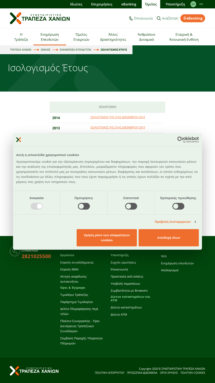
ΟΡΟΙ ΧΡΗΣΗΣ (169, 373)
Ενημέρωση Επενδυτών (50, 37)
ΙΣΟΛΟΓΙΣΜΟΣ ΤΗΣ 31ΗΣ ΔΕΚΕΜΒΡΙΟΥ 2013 (117, 127)
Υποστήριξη (175, 4)
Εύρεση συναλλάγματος (77, 262)
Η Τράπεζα (21, 37)
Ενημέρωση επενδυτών (177, 263)
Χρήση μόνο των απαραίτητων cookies (107, 237)
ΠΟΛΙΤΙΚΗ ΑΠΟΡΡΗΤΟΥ (109, 373)
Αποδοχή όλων (168, 237)
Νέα (164, 256)
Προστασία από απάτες (127, 276)
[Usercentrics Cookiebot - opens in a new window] (180, 139)
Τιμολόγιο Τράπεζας (74, 295)
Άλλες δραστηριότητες (113, 37)
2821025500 (36, 256)
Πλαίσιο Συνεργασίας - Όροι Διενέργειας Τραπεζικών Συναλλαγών (80, 326)
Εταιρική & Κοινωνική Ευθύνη (184, 37)
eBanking (128, 4)
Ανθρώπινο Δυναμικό (146, 37)
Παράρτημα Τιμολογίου (76, 302)
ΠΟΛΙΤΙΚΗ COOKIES (193, 373)
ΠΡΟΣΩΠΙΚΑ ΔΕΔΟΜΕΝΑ (142, 373)
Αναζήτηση (170, 18)
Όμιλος (151, 4)
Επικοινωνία (143, 18)
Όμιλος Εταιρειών (81, 37)
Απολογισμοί (170, 270)
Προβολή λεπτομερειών (173, 221)
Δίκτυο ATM (119, 314)
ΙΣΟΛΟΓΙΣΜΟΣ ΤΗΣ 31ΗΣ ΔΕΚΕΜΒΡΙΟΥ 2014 (117, 117)
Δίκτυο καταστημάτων (126, 307)
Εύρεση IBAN (69, 269)
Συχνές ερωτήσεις (123, 262)
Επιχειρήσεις (101, 4)
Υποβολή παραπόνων (125, 284)
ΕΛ (193, 4)
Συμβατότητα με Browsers (129, 290)
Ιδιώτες (76, 4)
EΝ (201, 4)
